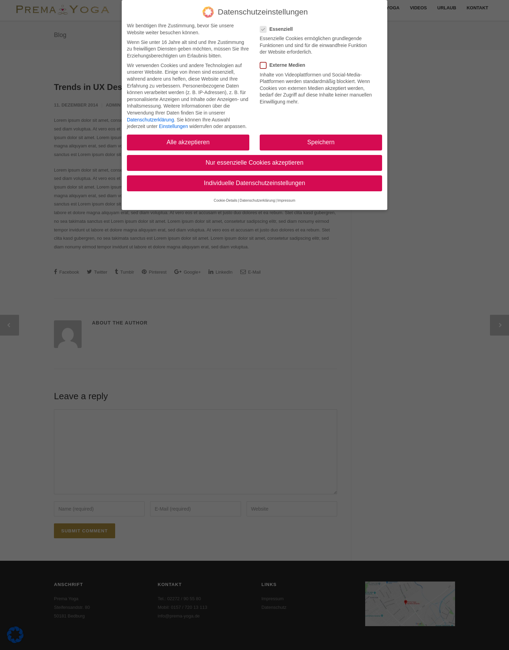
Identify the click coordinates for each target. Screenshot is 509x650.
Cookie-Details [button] (225, 197)
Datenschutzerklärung (150, 116)
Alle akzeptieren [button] (188, 139)
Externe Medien (285, 62)
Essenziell (279, 26)
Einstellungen (173, 123)
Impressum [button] (286, 197)
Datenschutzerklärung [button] (257, 197)
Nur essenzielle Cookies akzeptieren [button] (254, 159)
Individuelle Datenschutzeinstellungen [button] (254, 180)
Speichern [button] (321, 139)
